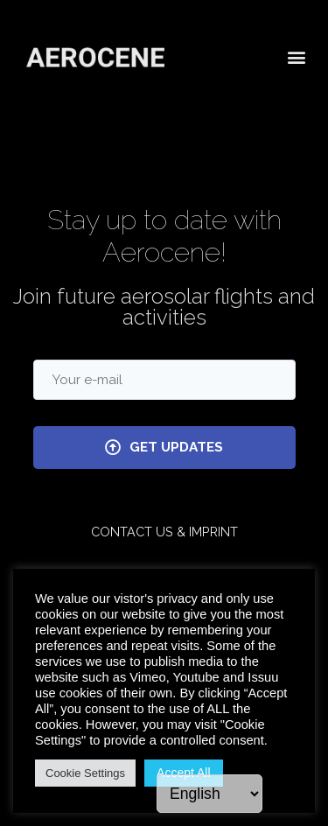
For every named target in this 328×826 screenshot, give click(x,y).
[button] (296, 55)
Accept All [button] (183, 773)
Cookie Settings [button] (85, 773)
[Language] (209, 793)
